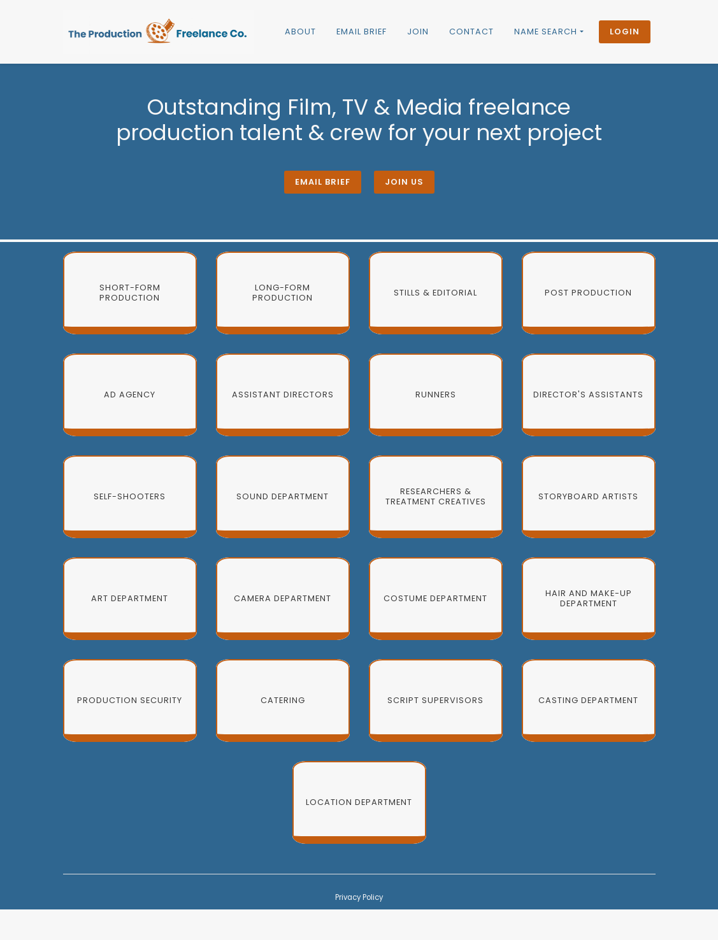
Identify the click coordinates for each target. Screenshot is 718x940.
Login (625, 31)
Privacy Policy (359, 897)
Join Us (404, 181)
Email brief (361, 31)
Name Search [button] (545, 31)
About (300, 31)
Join (418, 31)
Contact (471, 31)
